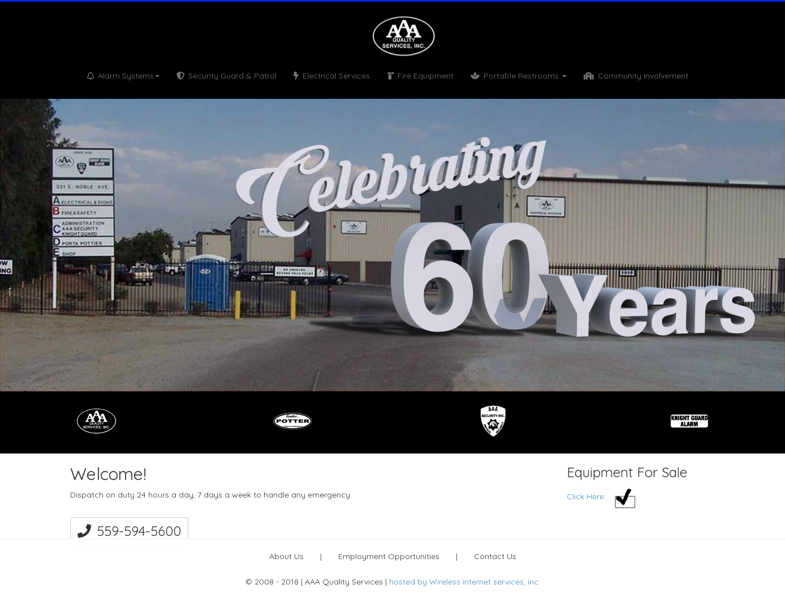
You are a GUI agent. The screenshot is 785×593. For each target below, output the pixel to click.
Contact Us (495, 556)
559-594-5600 (129, 530)
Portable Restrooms (519, 76)
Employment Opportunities (388, 556)
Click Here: (601, 496)
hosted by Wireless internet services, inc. (464, 582)
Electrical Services (332, 76)
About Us (286, 556)
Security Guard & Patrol (226, 76)
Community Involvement (636, 76)
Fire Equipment (420, 76)
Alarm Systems (123, 76)
